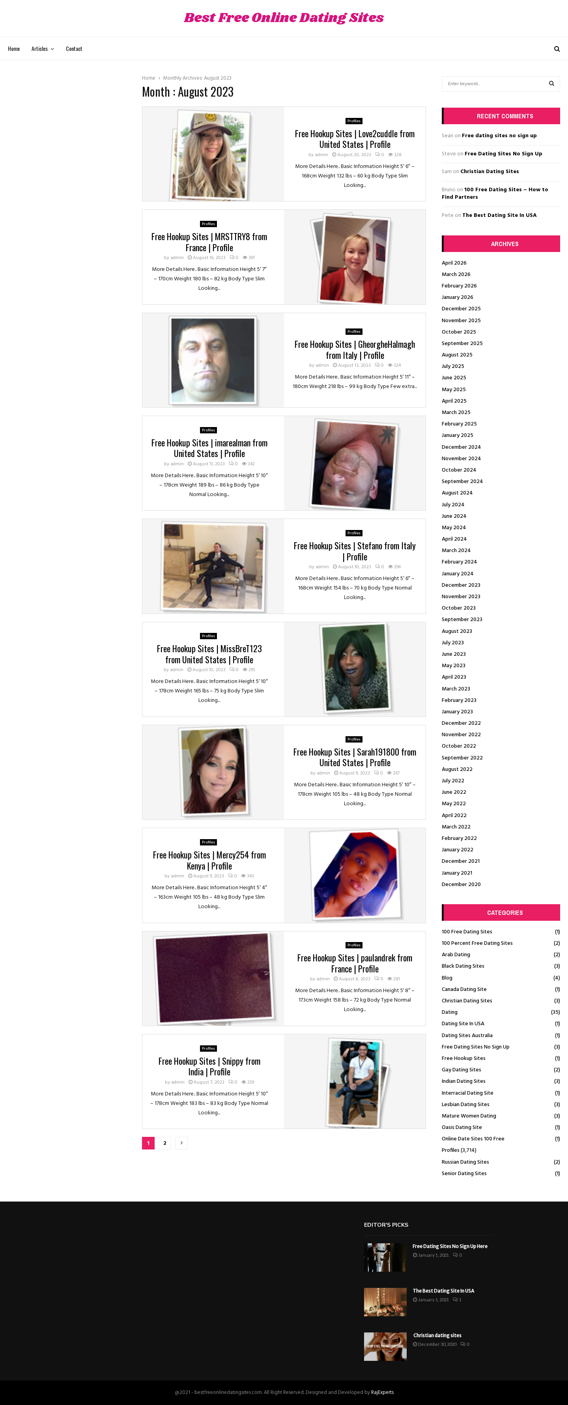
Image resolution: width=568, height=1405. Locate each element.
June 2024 (454, 516)
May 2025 (454, 389)
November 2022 (461, 734)
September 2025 (462, 343)
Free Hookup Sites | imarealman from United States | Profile (209, 448)
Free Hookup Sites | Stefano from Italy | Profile (355, 551)
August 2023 (457, 631)
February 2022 (459, 838)
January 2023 (457, 711)
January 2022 (457, 850)
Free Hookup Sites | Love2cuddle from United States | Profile (355, 139)
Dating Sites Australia (467, 1035)
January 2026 (457, 297)
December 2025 (461, 308)
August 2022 (457, 769)
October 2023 (459, 608)
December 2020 (461, 884)
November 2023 (461, 596)
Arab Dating (456, 954)
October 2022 (459, 746)
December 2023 (461, 585)
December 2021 (461, 861)
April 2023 (454, 677)
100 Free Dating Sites (467, 932)
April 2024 (454, 539)
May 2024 (454, 527)
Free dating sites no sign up (499, 135)
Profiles (354, 121)
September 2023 (462, 619)
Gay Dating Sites (461, 1070)
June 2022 (454, 792)
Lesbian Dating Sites (466, 1104)
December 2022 (461, 723)
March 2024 (456, 550)
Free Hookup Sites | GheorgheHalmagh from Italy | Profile (355, 349)
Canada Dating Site (464, 989)
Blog (447, 978)
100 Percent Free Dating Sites (477, 943)
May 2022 (454, 803)
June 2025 (454, 378)
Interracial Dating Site (467, 1093)
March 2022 (456, 827)
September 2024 (462, 481)
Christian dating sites (437, 1335)
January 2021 (457, 873)
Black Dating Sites (463, 966)
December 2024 (461, 447)
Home (14, 48)
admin (321, 155)
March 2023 (456, 689)
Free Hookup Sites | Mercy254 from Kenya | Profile (209, 860)
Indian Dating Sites (464, 1081)
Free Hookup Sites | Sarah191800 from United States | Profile (354, 757)
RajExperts (382, 1392)
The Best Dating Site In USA (499, 215)
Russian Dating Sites (465, 1162)
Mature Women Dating (469, 1116)
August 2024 (457, 493)
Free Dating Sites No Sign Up (503, 154)
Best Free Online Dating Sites (284, 18)
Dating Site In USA (463, 1023)
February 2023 (459, 700)
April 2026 (454, 263)
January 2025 (457, 435)
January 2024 (458, 573)
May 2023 (453, 665)
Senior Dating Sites (464, 1173)
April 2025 (454, 401)
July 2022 (453, 781)
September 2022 (462, 758)
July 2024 (453, 504)
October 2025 (459, 332)
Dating (450, 1012)
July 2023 (453, 642)
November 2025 (461, 320)
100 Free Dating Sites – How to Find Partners (495, 193)
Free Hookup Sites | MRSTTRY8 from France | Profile (209, 242)
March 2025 (456, 412)
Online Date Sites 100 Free (473, 1139)
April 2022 (454, 815)
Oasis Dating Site (462, 1127)
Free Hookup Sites (464, 1058)
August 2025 (457, 355)
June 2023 (454, 654)
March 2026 (456, 274)
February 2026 (459, 286)
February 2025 (459, 424)
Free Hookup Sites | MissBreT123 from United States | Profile (209, 654)
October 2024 (459, 470)
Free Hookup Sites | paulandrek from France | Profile (354, 963)
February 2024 (459, 562)
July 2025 (453, 366)
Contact (74, 48)
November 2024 (461, 458)
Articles (40, 48)
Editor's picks (386, 1225)
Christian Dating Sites (489, 171)
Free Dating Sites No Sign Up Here (450, 1246)
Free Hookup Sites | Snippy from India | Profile (209, 1066)
